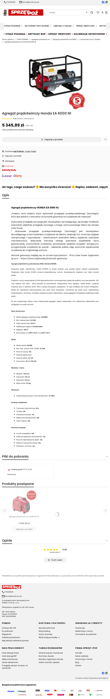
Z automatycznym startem (89, 39)
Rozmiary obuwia (46, 656)
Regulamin (6, 634)
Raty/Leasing (44, 631)
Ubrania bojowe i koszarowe (51, 653)
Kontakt (78, 653)
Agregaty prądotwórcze (40, 39)
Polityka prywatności (11, 637)
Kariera (78, 665)
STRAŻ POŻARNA (22, 39)
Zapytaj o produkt (52, 139)
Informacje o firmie (83, 659)
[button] (91, 12)
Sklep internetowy (10, 659)
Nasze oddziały (81, 656)
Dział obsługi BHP (9, 656)
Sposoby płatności (47, 628)
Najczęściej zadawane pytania (15, 640)
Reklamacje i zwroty (84, 631)
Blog (77, 662)
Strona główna (8, 39)
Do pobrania (7, 631)
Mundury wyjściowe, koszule (51, 659)
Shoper (103, 678)
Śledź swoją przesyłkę (48, 637)
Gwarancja (80, 628)
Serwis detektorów (10, 662)
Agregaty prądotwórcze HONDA (64, 39)
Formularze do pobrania (85, 634)
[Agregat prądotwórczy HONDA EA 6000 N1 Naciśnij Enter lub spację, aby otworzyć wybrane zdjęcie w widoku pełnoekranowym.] (55, 79)
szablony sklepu (82, 678)
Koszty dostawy (45, 634)
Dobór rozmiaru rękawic (49, 662)
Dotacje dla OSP (9, 628)
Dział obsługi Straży (10, 653)
